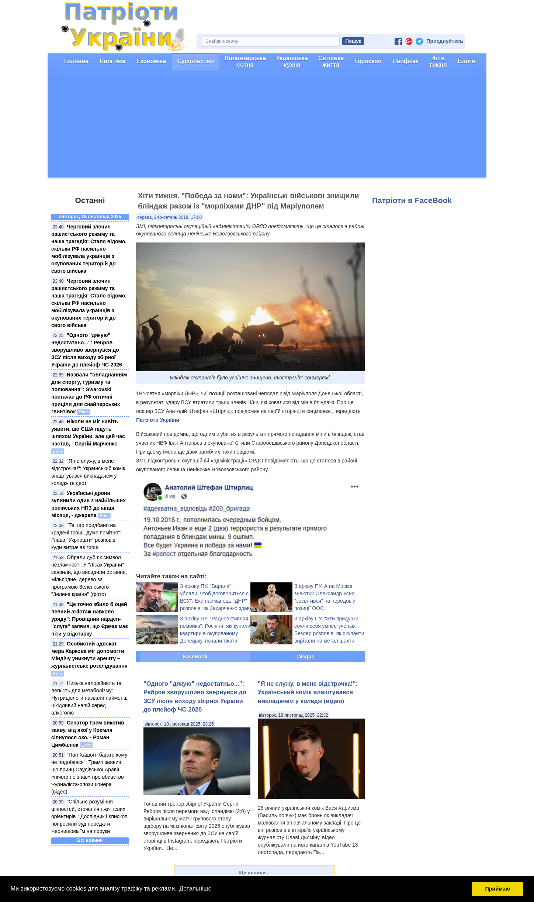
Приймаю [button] (497, 889)
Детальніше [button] (195, 888)
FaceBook (195, 657)
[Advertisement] (267, 126)
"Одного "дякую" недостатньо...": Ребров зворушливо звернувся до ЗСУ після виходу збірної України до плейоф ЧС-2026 (86, 350)
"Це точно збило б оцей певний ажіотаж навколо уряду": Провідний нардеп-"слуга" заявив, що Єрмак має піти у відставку (89, 619)
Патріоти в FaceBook (412, 200)
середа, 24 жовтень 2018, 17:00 (169, 217)
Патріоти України (157, 420)
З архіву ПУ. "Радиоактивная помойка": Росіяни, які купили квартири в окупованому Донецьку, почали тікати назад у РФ (215, 633)
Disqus (306, 657)
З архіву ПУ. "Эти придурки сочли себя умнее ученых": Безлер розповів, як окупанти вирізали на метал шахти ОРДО (329, 633)
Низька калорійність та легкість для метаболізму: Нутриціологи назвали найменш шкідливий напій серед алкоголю (89, 698)
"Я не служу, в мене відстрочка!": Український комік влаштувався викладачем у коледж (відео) (308, 692)
